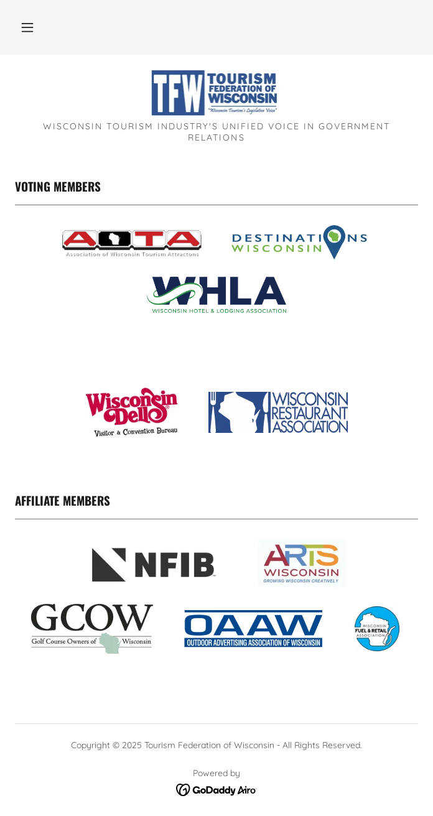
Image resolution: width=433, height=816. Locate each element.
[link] (216, 93)
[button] (27, 27)
